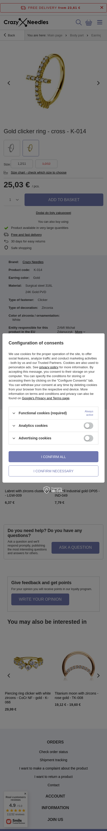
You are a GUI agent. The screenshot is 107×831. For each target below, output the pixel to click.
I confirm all (53, 457)
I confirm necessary (53, 471)
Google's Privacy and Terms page (45, 398)
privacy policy (48, 367)
